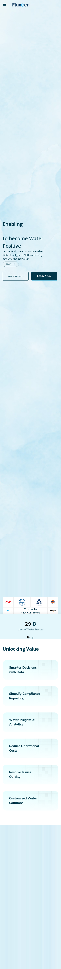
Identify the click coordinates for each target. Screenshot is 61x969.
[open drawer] (4, 4)
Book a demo (44, 276)
